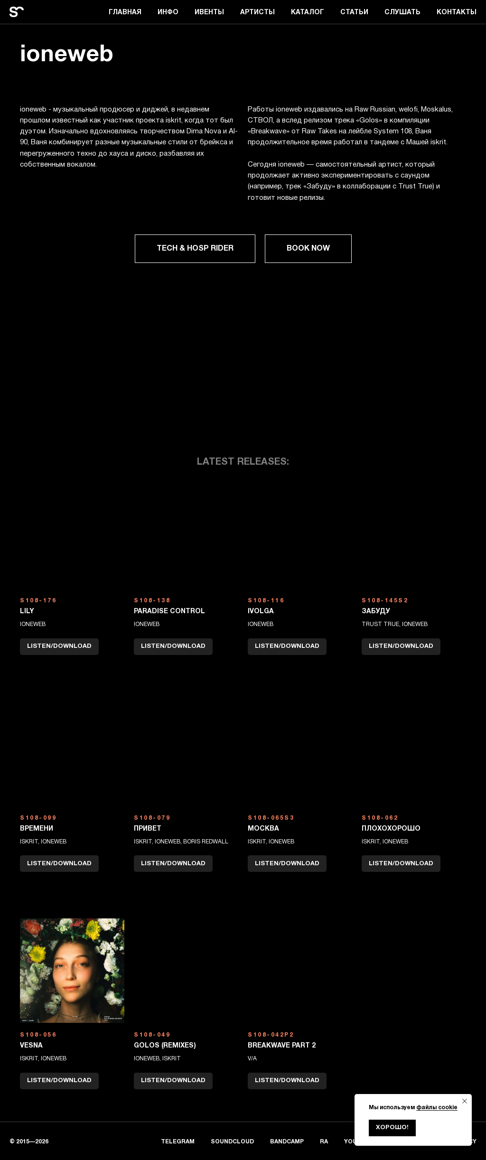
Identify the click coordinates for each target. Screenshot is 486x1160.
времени (36, 829)
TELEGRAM (178, 1141)
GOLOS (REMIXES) (165, 1046)
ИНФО (168, 12)
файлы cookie (437, 1107)
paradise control (169, 611)
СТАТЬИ (354, 12)
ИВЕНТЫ (209, 12)
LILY (27, 611)
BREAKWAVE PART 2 (282, 1046)
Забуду (376, 611)
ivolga (261, 611)
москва (263, 829)
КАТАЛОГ (307, 12)
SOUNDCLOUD (232, 1141)
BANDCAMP (287, 1141)
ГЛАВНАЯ (125, 12)
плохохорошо (391, 829)
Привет (147, 829)
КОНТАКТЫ (457, 12)
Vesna (31, 1046)
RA (324, 1141)
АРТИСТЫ (257, 12)
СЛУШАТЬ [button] (402, 12)
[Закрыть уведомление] (464, 1101)
